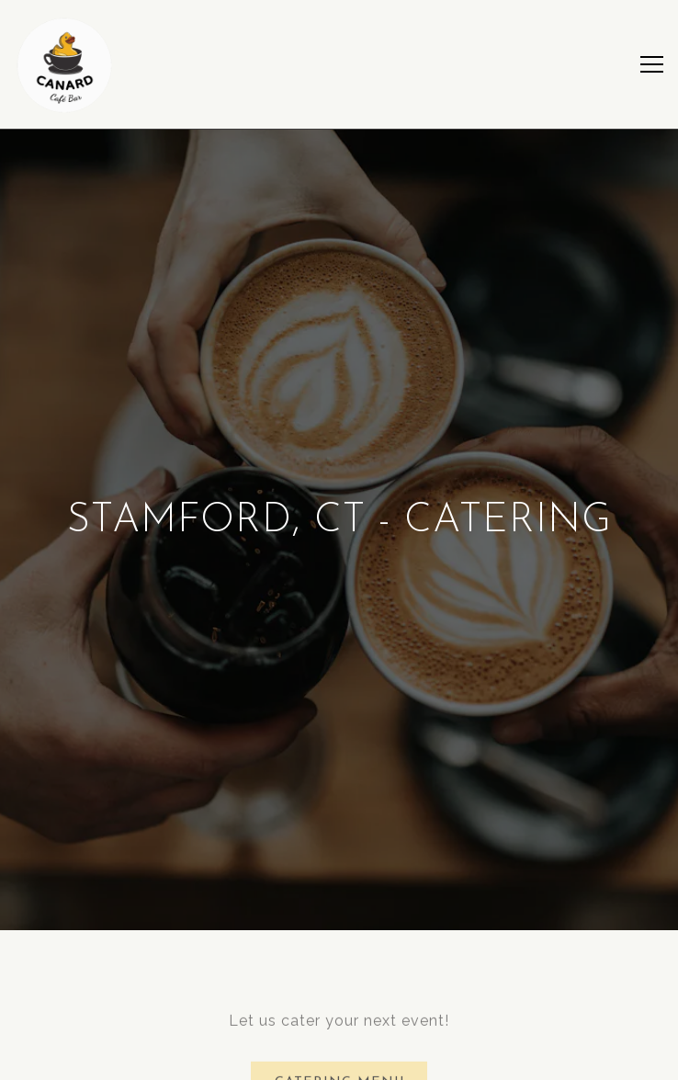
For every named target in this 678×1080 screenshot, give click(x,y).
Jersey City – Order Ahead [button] (339, 1013)
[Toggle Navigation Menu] (652, 64)
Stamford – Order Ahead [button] (339, 1057)
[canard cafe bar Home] (64, 64)
